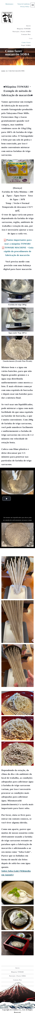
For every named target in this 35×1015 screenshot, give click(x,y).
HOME (3, 71)
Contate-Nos (26, 34)
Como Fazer (26, 42)
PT (7, 71)
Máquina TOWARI (24, 28)
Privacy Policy (24, 6)
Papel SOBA (26, 45)
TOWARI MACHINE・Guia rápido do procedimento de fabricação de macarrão (18, 251)
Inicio (28, 26)
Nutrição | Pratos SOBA (22, 31)
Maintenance (9, 4)
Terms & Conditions (23, 4)
